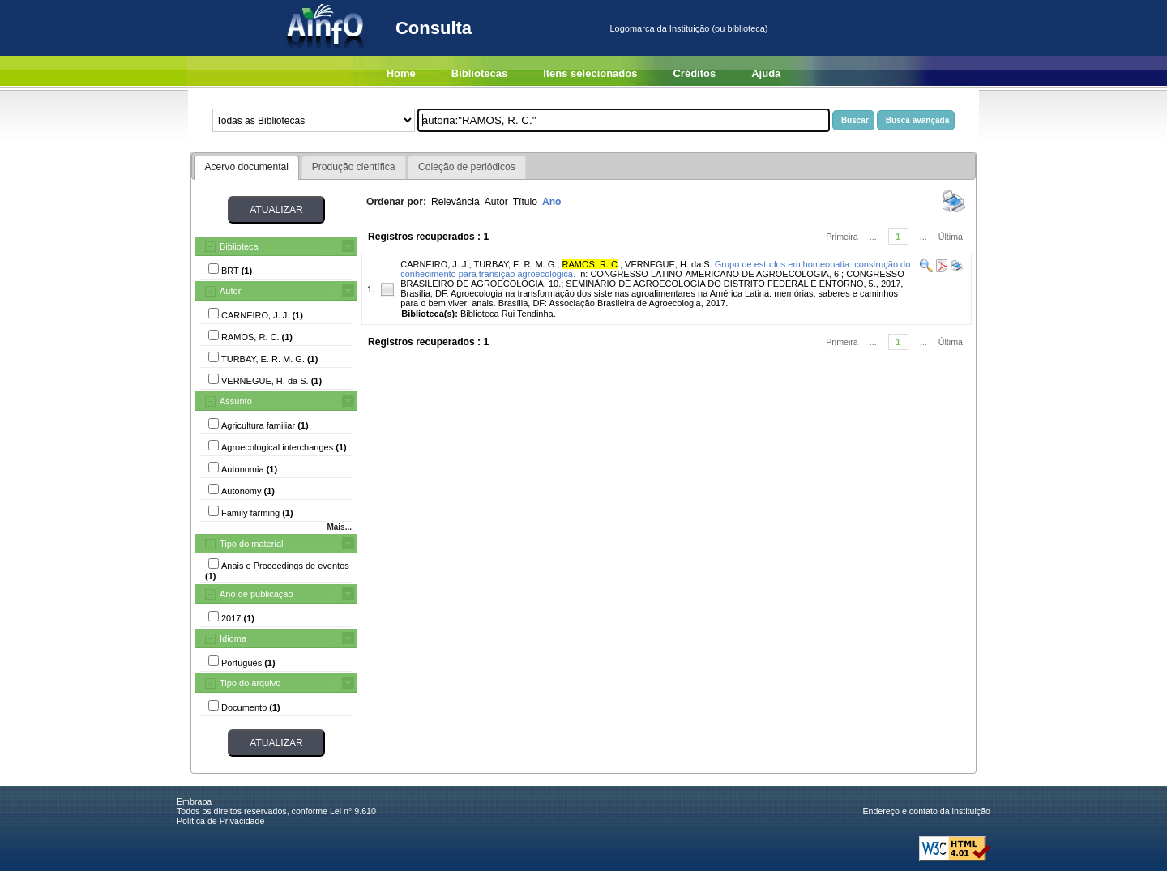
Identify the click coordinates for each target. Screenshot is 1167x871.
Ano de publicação (256, 594)
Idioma (233, 638)
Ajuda (765, 73)
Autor (230, 291)
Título (525, 201)
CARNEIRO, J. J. (434, 264)
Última (950, 236)
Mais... (339, 527)
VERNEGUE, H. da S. (668, 264)
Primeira (842, 236)
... (873, 236)
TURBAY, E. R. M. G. (515, 264)
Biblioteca (239, 246)
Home (401, 73)
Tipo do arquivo (250, 683)
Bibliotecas (479, 73)
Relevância (455, 201)
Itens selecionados (590, 73)
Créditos (694, 73)
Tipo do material (251, 544)
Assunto (236, 401)
